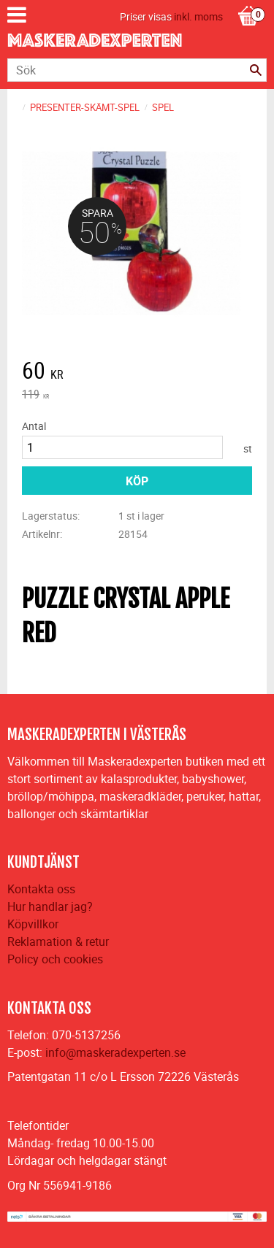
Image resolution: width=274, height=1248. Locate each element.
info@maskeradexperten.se (115, 1052)
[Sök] (256, 70)
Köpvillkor (32, 924)
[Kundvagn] (248, 0)
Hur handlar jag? (50, 906)
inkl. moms (198, 16)
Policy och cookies (55, 959)
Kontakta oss (41, 889)
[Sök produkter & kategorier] (137, 70)
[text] (137, 372)
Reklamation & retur (58, 941)
